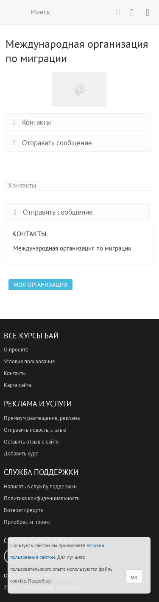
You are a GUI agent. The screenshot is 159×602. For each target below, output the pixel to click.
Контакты (30, 122)
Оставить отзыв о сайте (31, 441)
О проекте (16, 349)
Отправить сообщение (50, 142)
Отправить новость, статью (35, 429)
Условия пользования (29, 361)
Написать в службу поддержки (40, 486)
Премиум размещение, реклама (42, 418)
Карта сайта (17, 385)
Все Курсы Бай (31, 335)
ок (134, 576)
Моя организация (40, 285)
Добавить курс (21, 453)
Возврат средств (23, 510)
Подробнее (40, 580)
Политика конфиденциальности (42, 498)
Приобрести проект (27, 522)
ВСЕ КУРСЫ (12, 11)
